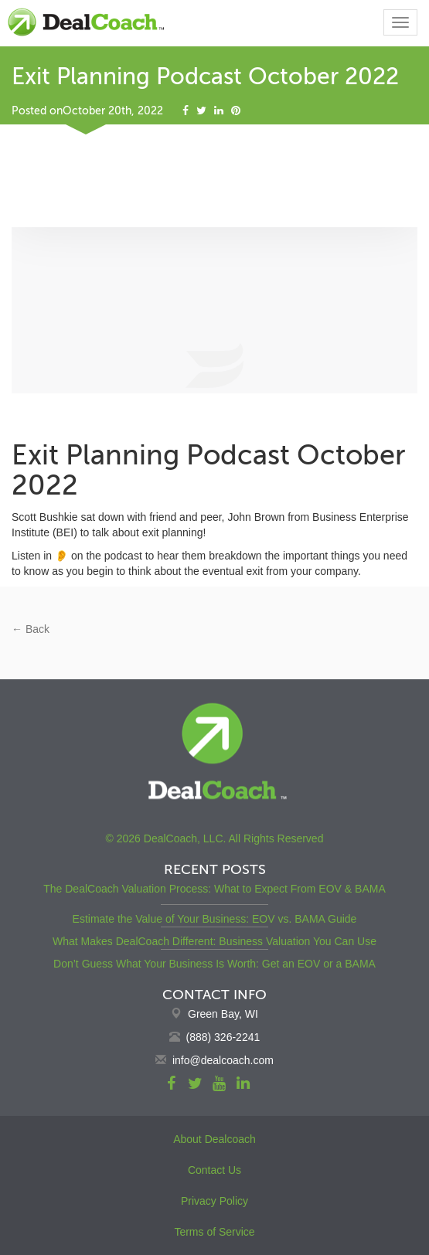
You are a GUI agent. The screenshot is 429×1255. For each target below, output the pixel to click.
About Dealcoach (214, 1139)
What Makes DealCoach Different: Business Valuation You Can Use (214, 941)
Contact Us (214, 1170)
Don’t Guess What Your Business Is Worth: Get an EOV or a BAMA (214, 963)
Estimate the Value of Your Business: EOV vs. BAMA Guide (215, 919)
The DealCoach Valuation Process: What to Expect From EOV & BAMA (214, 889)
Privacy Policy (214, 1201)
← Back (30, 629)
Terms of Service (214, 1232)
